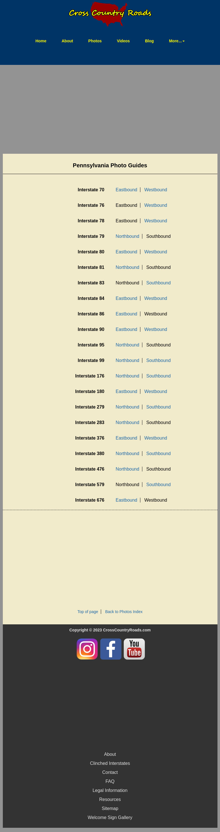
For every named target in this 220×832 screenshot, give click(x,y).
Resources (110, 799)
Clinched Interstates (110, 763)
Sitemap (110, 808)
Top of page (87, 611)
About (67, 41)
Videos (123, 41)
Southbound (158, 282)
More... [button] (176, 41)
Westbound (155, 189)
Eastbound (127, 189)
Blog (149, 41)
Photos (95, 41)
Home (44, 40)
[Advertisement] (110, 110)
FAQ (109, 781)
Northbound (128, 236)
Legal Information (110, 790)
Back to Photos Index (123, 611)
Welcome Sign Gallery (110, 817)
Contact (110, 772)
